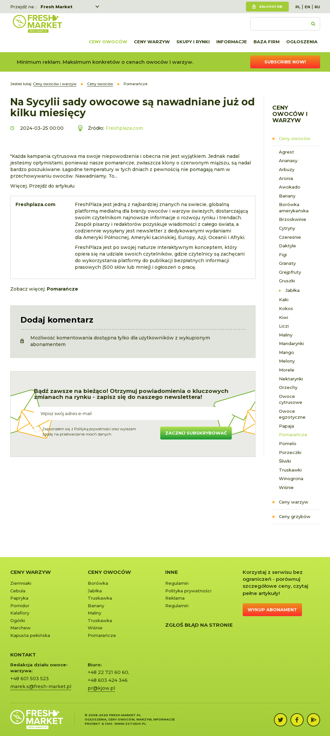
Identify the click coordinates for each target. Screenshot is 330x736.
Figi (283, 254)
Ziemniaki (20, 583)
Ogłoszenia (301, 41)
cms (108, 723)
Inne (171, 572)
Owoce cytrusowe (290, 399)
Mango (286, 352)
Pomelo (287, 443)
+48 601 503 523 (29, 679)
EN (307, 7)
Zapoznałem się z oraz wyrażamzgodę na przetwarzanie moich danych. (89, 432)
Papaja (286, 426)
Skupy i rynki (193, 41)
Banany (287, 195)
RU (317, 7)
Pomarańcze (293, 434)
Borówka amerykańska (294, 207)
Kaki (283, 299)
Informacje (231, 41)
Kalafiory (19, 612)
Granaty (287, 263)
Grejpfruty (290, 272)
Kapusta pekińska (30, 635)
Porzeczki (290, 452)
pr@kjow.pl (101, 688)
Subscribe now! (285, 61)
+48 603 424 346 (108, 680)
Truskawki (290, 470)
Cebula (17, 590)
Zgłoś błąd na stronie (199, 625)
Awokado (289, 187)
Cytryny (287, 228)
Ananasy (288, 160)
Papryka (19, 598)
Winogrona (291, 478)
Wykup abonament (272, 609)
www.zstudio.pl (130, 723)
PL (297, 7)
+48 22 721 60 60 (108, 672)
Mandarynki (291, 343)
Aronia (286, 178)
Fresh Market (57, 6)
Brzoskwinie (292, 219)
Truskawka (100, 598)
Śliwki (285, 461)
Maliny (285, 334)
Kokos (286, 308)
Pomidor (19, 605)
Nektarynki (291, 378)
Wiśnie (286, 487)
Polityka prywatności (188, 590)
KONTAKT (23, 654)
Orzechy (288, 387)
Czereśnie (290, 237)
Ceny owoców (108, 41)
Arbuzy (286, 169)
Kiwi (283, 317)
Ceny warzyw (152, 41)
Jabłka (292, 290)
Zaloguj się (270, 6)
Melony (287, 361)
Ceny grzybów (295, 516)
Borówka (98, 583)
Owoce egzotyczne (292, 414)
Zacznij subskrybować (196, 433)
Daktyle (287, 245)
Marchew (20, 627)
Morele (286, 369)
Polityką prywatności (92, 429)
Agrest (286, 152)
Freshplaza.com (124, 128)
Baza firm (267, 41)
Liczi (284, 326)
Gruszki (287, 280)
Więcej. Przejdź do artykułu (42, 186)
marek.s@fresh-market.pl (40, 686)
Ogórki (17, 620)
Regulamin (177, 583)
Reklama (175, 598)
